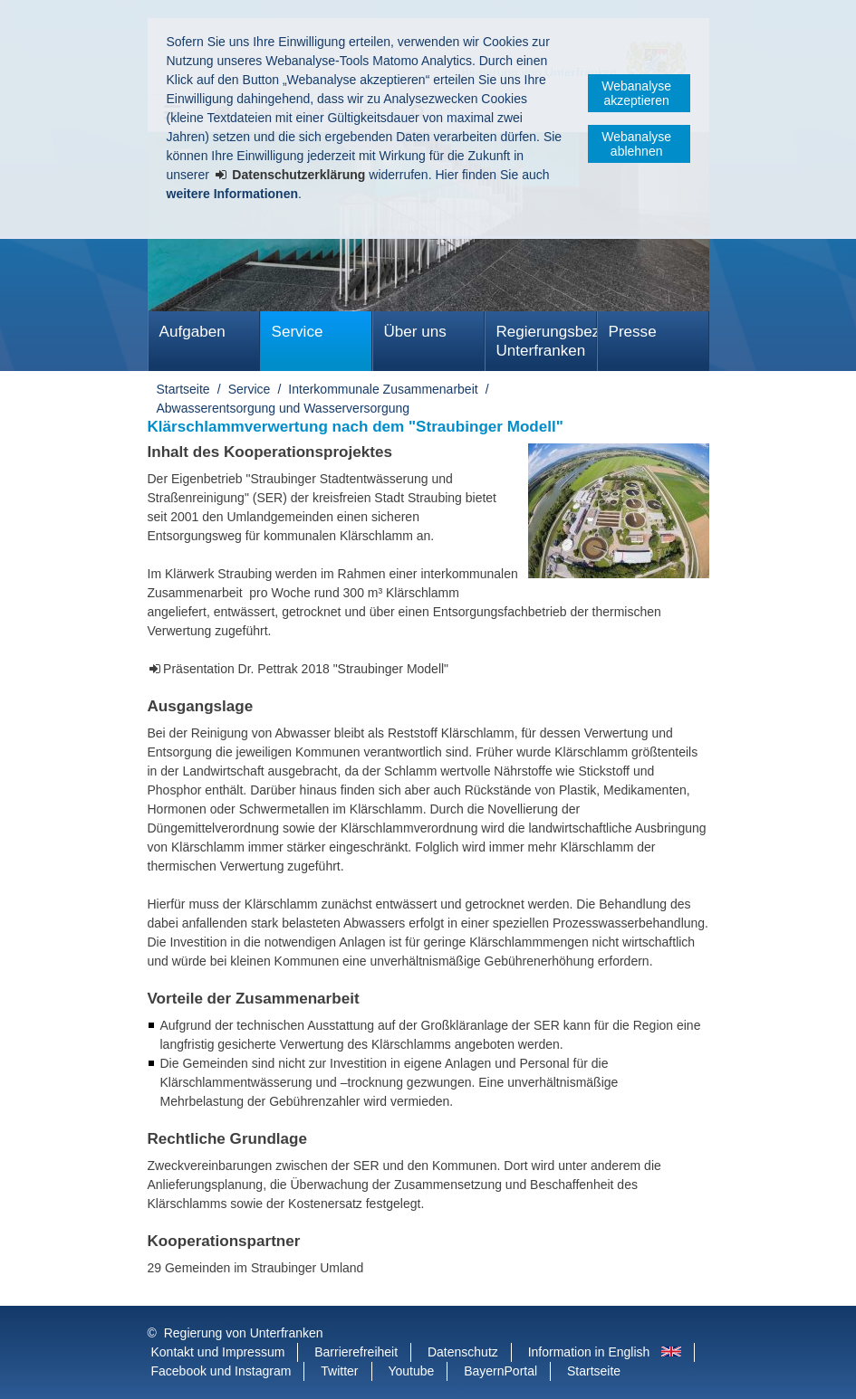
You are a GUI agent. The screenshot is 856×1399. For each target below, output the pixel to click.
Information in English (589, 1352)
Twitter (339, 1371)
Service (297, 331)
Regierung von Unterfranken (243, 1333)
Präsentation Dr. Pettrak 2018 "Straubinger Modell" (305, 668)
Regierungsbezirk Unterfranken (546, 341)
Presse (633, 331)
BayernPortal (500, 1371)
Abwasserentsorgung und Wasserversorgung (283, 408)
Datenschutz (463, 1352)
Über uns (415, 331)
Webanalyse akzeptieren (636, 93)
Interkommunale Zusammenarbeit (382, 389)
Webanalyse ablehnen (636, 143)
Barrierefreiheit (356, 1352)
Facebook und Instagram (221, 1371)
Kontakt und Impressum (218, 1352)
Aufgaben (192, 331)
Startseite (183, 389)
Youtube (411, 1371)
